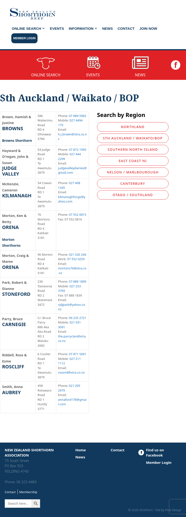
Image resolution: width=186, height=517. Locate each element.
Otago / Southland (133, 195)
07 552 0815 (77, 214)
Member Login (24, 38)
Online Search (29, 28)
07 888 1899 (77, 281)
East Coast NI (133, 161)
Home (80, 450)
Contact (126, 28)
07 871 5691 (77, 354)
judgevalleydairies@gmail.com (72, 170)
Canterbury (132, 183)
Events (57, 28)
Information (84, 28)
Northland (132, 127)
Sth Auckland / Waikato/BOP (133, 138)
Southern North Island (133, 149)
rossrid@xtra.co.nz (71, 372)
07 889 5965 (77, 116)
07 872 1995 (77, 149)
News (107, 28)
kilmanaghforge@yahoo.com (71, 199)
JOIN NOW (148, 28)
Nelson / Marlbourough (133, 172)
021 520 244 (77, 254)
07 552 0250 (76, 259)
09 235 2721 (77, 318)
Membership (28, 492)
